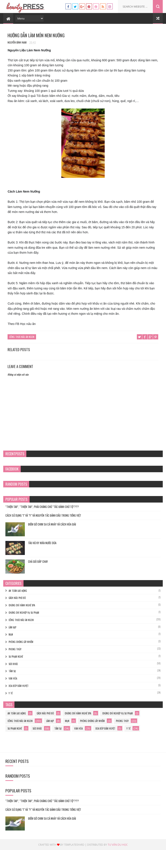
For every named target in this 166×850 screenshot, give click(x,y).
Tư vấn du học (118, 844)
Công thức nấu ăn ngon (21, 337)
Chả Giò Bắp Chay (38, 561)
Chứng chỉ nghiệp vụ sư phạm (24, 612)
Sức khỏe (13, 663)
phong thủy (15, 649)
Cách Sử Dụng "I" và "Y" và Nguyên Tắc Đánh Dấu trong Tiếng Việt (43, 515)
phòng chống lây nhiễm (21, 642)
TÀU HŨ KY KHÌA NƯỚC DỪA (42, 542)
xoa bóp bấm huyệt (18, 686)
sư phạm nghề (16, 656)
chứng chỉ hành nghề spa (22, 605)
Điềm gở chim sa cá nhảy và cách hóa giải (52, 524)
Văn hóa (13, 678)
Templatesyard (74, 844)
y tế (11, 693)
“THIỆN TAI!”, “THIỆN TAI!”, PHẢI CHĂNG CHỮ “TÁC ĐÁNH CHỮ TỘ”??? (42, 506)
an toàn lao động (18, 590)
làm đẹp (12, 627)
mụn (11, 634)
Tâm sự (12, 671)
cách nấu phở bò (17, 598)
